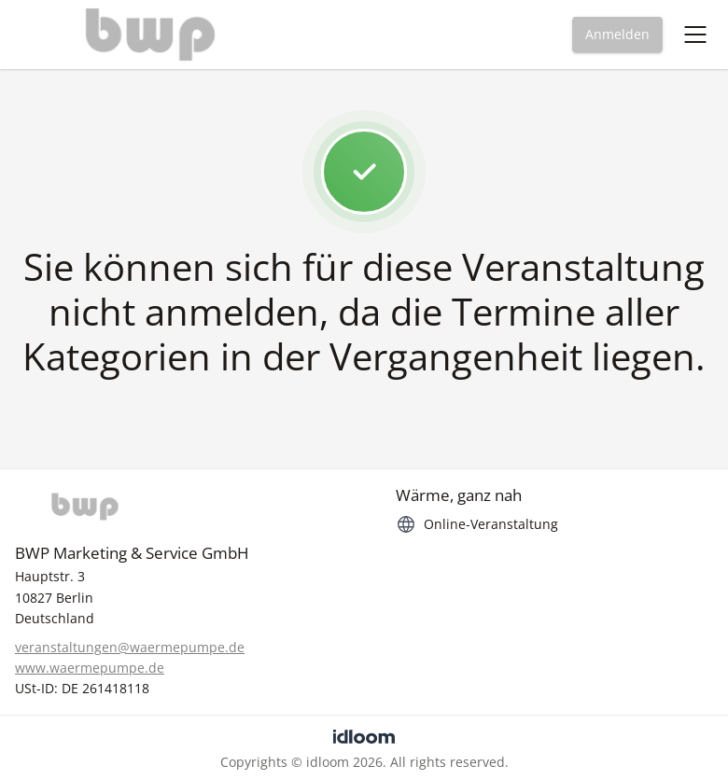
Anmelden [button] (617, 34)
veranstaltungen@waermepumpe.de (130, 647)
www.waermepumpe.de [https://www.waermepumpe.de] (89, 667)
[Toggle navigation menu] (695, 34)
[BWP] (173, 506)
